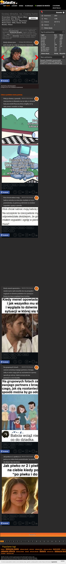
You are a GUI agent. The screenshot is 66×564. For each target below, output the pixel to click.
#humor (13, 73)
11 (40, 541)
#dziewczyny (23, 516)
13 (48, 541)
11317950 (51, 62)
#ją (4, 188)
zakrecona (45, 51)
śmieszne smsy (10, 553)
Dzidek (49, 63)
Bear (43, 41)
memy (8, 34)
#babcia (13, 227)
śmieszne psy (50, 551)
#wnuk (30, 185)
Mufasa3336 (44, 62)
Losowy (14, 6)
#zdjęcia (5, 444)
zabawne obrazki (24, 549)
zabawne (63, 549)
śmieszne (31, 549)
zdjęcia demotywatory (14, 30)
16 (59, 541)
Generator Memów (42, 6)
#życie (12, 354)
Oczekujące (29, 6)
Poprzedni (3, 53)
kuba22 (42, 63)
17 (63, 541)
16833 (55, 15)
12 (44, 541)
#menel (25, 354)
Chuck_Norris (45, 49)
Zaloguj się (4, 87)
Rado (43, 46)
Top (6, 6)
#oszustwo (30, 227)
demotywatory (16, 35)
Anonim (44, 37)
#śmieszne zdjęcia (22, 73)
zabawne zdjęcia (8, 551)
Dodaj (21, 6)
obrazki (27, 551)
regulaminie (54, 562)
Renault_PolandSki (46, 60)
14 (52, 541)
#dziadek (14, 185)
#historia (5, 354)
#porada (5, 447)
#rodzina (5, 227)
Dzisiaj (56, 53)
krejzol (44, 38)
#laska (5, 519)
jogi (61, 63)
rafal (43, 43)
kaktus (44, 44)
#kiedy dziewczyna (8, 76)
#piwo (5, 516)
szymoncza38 (56, 60)
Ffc (46, 63)
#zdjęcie (28, 444)
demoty (43, 551)
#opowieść (6, 357)
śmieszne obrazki (16, 32)
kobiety (3, 549)
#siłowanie (22, 185)
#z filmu (33, 73)
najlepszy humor (20, 551)
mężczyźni (56, 549)
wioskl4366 (55, 63)
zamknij (62, 561)
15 (56, 541)
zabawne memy (38, 549)
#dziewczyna (13, 516)
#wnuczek (5, 185)
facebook (3, 553)
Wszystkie (62, 53)
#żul (19, 354)
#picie (31, 516)
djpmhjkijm (58, 62)
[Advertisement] (20, 250)
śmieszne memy (12, 549)
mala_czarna (45, 47)
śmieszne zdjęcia (47, 549)
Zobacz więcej (48, 28)
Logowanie (56, 5)
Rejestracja (56, 8)
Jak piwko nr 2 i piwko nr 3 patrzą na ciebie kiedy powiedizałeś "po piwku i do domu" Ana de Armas (19, 459)
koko (43, 40)
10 (36, 541)
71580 (55, 18)
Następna (36, 53)
